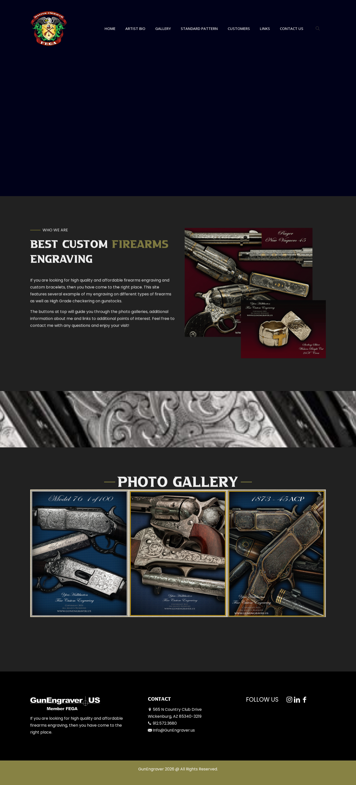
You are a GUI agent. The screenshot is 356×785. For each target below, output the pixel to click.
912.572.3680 (165, 723)
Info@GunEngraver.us (174, 730)
